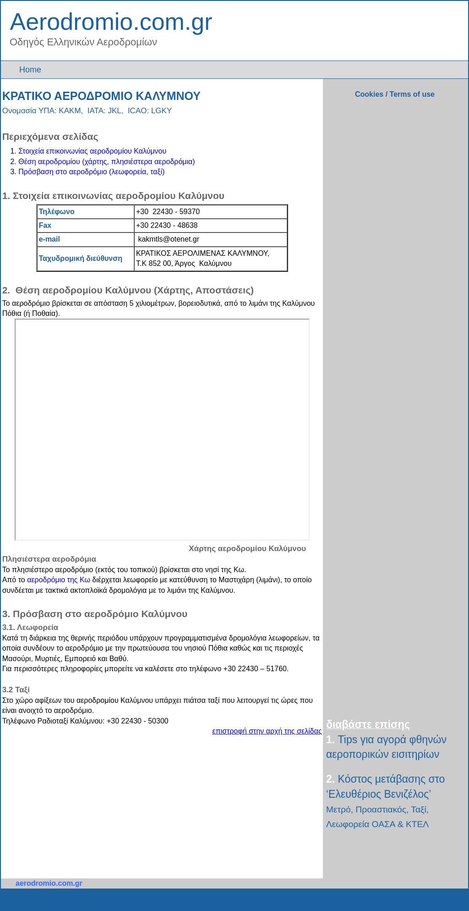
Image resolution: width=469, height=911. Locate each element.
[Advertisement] (88, 806)
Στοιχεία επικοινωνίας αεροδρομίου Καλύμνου (92, 151)
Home (31, 69)
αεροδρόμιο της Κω (58, 580)
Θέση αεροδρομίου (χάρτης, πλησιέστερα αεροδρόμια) (106, 162)
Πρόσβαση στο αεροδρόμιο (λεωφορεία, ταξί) (91, 172)
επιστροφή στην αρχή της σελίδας (267, 731)
